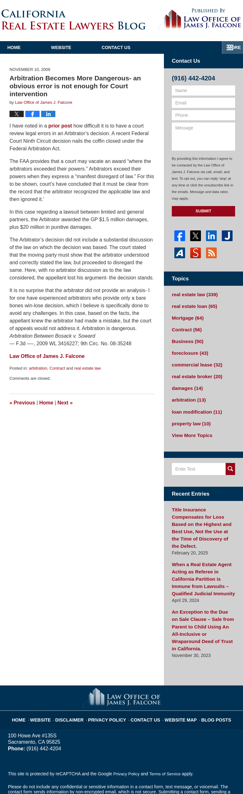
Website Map (177, 684)
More (229, 47)
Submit (203, 211)
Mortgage (186, 316)
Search (230, 460)
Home (29, 47)
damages (186, 382)
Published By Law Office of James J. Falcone (199, 20)
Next (65, 402)
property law (189, 415)
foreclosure (188, 349)
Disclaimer (77, 684)
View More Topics (190, 426)
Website (93, 47)
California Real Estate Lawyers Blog (74, 19)
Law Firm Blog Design (205, 777)
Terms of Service (167, 741)
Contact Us (163, 47)
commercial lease (195, 360)
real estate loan (192, 305)
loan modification (195, 404)
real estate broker (195, 371)
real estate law (87, 368)
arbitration (38, 368)
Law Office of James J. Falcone (91, 777)
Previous (22, 402)
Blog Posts (209, 684)
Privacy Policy (111, 684)
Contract (57, 368)
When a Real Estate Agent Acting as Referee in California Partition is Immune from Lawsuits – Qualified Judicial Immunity (203, 558)
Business (186, 338)
